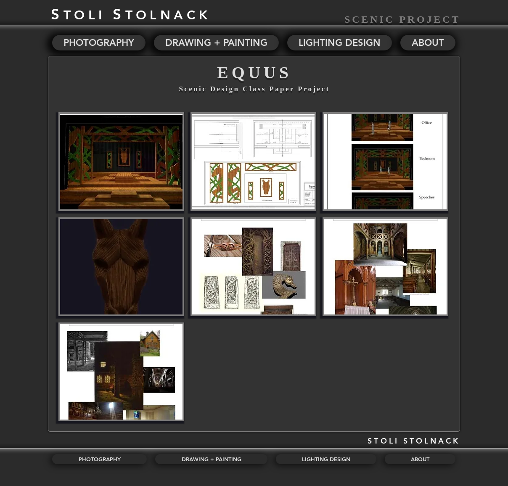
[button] (121, 161)
